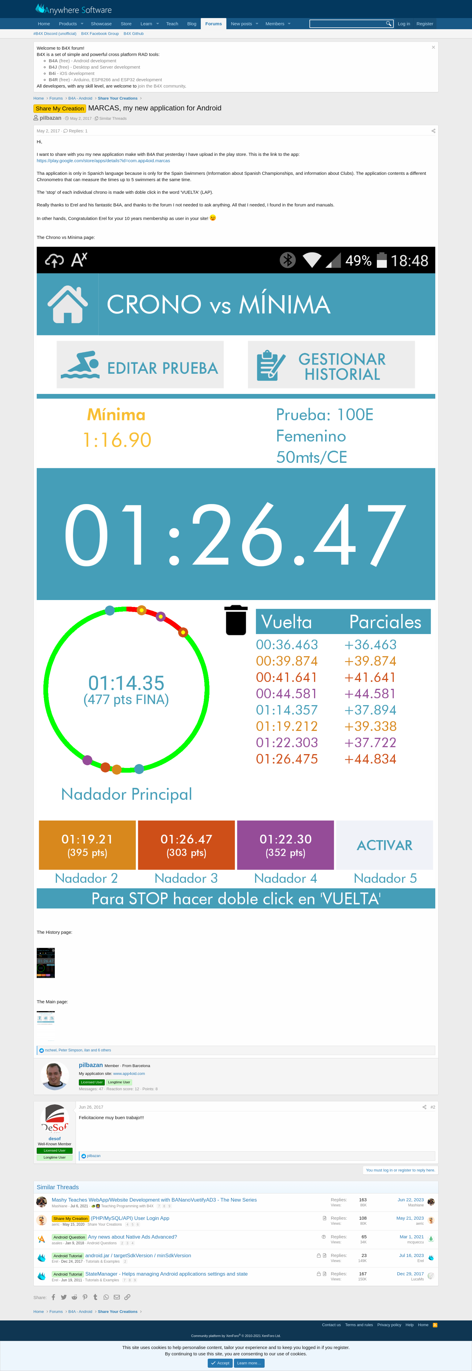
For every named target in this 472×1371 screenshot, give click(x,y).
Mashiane (59, 1206)
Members (275, 23)
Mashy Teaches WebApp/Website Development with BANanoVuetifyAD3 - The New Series (154, 1200)
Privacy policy (389, 1325)
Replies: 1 (76, 130)
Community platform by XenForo (236, 1336)
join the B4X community (161, 85)
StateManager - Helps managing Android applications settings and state (166, 1274)
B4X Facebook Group (100, 33)
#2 (432, 1107)
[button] (70, 23)
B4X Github (134, 33)
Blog (191, 23)
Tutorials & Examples (103, 1261)
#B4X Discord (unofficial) (54, 33)
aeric (56, 1224)
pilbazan (50, 118)
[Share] (433, 131)
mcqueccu (415, 1242)
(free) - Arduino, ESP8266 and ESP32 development (105, 79)
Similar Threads (113, 118)
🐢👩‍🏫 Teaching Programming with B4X (122, 1206)
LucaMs (417, 1279)
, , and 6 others (78, 1050)
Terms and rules (359, 1325)
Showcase (101, 23)
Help (410, 1325)
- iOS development (72, 73)
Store (126, 23)
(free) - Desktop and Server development (94, 67)
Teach (172, 23)
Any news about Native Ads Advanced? (132, 1237)
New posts (241, 23)
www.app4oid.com (129, 1073)
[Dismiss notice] (432, 48)
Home (44, 23)
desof (54, 1138)
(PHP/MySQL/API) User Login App (130, 1218)
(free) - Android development (82, 60)
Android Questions (102, 1243)
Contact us (331, 1325)
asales (57, 1243)
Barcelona (141, 1065)
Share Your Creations (105, 1224)
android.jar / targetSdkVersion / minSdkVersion (138, 1255)
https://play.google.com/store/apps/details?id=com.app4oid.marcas (103, 160)
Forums (213, 23)
